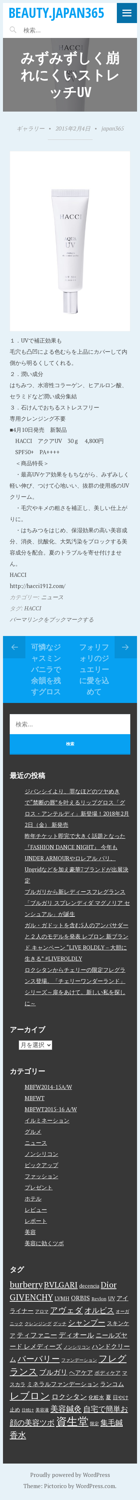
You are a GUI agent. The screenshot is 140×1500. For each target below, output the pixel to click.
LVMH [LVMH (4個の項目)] (62, 1298)
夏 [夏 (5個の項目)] (108, 1397)
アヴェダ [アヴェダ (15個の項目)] (66, 1310)
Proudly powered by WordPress (70, 1474)
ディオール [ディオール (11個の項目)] (76, 1335)
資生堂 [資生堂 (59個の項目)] (72, 1421)
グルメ (33, 1131)
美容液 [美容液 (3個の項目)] (42, 1410)
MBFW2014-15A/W (48, 1087)
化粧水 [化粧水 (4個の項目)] (96, 1397)
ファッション (41, 1176)
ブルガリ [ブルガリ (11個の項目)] (53, 1372)
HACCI (32, 608)
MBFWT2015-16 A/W (51, 1109)
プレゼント (39, 1187)
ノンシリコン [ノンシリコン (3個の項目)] (76, 1347)
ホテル (33, 1198)
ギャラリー (30, 128)
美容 (30, 1232)
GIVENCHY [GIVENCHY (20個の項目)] (31, 1297)
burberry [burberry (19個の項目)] (26, 1284)
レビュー (36, 1209)
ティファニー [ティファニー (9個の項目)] (37, 1334)
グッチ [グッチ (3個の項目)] (59, 1323)
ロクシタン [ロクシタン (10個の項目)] (69, 1396)
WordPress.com (95, 1486)
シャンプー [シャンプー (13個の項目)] (86, 1322)
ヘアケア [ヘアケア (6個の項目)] (81, 1372)
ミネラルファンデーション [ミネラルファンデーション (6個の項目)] (63, 1384)
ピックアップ (41, 1165)
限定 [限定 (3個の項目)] (94, 1423)
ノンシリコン (41, 1153)
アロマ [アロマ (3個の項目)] (42, 1311)
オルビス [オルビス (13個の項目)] (99, 1310)
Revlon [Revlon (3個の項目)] (98, 1298)
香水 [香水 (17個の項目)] (18, 1434)
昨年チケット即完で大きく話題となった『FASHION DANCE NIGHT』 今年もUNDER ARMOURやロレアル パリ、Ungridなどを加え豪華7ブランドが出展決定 (76, 858)
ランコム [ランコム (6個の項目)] (112, 1384)
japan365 (113, 128)
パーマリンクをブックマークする (52, 619)
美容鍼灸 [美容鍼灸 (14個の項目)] (66, 1408)
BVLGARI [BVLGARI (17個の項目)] (61, 1284)
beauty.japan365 (56, 12)
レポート (36, 1220)
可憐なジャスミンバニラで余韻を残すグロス (46, 669)
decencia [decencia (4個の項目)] (89, 1285)
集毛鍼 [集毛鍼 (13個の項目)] (111, 1422)
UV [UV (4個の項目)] (111, 1298)
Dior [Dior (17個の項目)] (108, 1284)
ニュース (52, 597)
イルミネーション (47, 1120)
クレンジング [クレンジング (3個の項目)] (38, 1323)
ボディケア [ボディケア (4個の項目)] (107, 1372)
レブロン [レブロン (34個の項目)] (30, 1395)
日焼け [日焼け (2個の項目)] (28, 1410)
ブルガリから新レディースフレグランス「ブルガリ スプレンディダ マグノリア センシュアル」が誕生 (77, 903)
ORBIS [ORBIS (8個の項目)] (80, 1298)
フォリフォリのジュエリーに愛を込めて (94, 669)
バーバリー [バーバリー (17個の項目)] (39, 1358)
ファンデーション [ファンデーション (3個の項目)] (79, 1360)
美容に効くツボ (44, 1243)
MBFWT (34, 1098)
